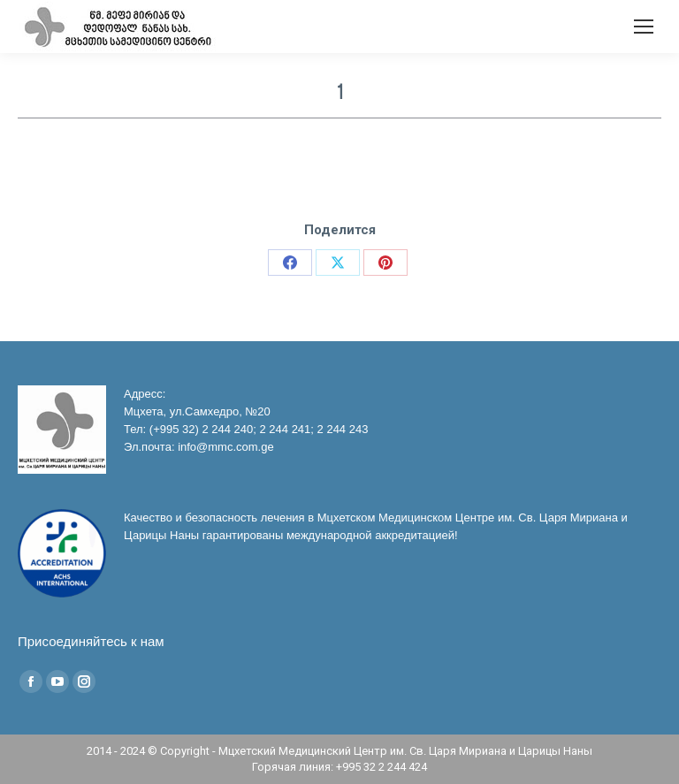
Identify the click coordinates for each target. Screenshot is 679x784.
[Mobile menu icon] (643, 26)
